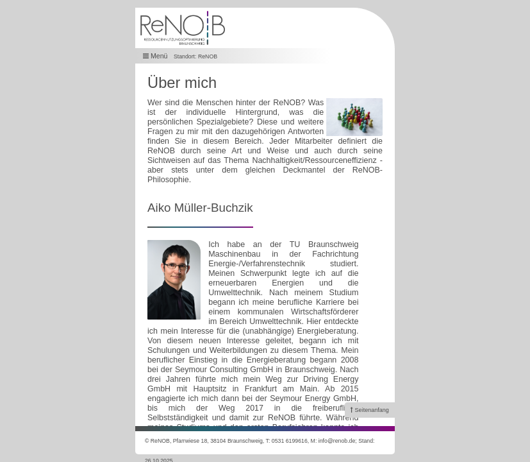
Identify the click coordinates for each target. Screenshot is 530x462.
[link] (370, 410)
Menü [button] (155, 56)
